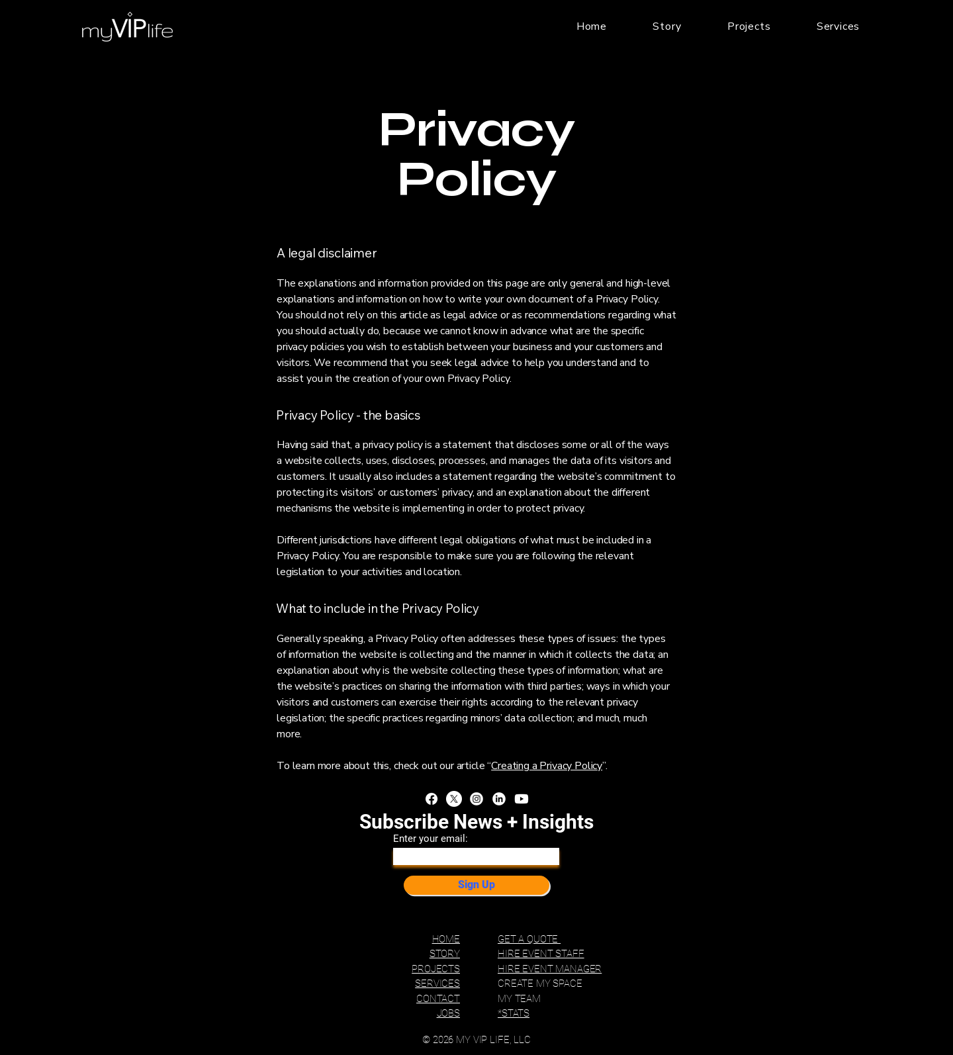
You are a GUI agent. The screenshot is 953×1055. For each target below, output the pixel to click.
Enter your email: (430, 839)
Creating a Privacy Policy (546, 765)
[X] (454, 799)
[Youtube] (521, 799)
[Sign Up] (476, 885)
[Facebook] (431, 799)
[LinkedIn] (499, 799)
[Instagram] (476, 799)
